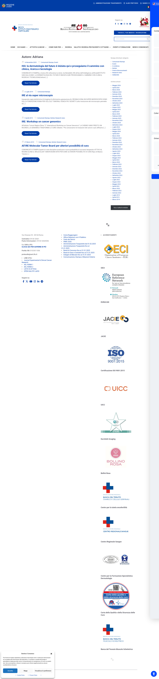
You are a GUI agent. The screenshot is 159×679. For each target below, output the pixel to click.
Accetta (10, 671)
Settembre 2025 (117, 103)
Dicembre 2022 (117, 169)
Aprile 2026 (115, 87)
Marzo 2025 (116, 114)
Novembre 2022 (117, 171)
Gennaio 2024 (116, 140)
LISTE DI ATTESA (30, 269)
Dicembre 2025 (117, 96)
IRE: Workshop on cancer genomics (41, 121)
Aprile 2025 (115, 112)
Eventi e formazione (121, 47)
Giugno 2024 (116, 129)
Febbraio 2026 (116, 92)
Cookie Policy (21, 675)
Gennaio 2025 (116, 118)
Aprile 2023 (115, 160)
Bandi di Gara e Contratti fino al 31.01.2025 (78, 253)
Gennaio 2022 (116, 193)
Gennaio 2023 (116, 166)
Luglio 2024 (116, 127)
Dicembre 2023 (117, 142)
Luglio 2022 (116, 179)
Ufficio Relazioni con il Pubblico (74, 237)
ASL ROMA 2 (28, 267)
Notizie (52, 118)
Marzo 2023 (116, 162)
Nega (25, 671)
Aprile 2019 (115, 197)
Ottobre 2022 (116, 173)
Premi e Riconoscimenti (119, 70)
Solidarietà (115, 75)
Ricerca (68, 47)
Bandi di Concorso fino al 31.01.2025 (76, 250)
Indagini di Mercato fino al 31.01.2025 (77, 255)
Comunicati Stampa (47, 62)
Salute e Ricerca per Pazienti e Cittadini (92, 47)
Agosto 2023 (116, 151)
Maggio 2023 (116, 158)
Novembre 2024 (117, 120)
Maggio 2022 (116, 184)
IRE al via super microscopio (37, 95)
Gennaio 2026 (116, 94)
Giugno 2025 (116, 107)
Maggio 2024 (116, 131)
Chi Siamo (22, 47)
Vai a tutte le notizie (121, 208)
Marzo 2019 (116, 199)
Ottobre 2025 (116, 101)
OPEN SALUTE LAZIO (31, 271)
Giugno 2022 (116, 182)
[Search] (148, 39)
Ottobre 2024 (116, 122)
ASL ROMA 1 (28, 265)
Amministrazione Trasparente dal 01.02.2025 (79, 244)
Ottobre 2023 (116, 147)
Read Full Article (31, 83)
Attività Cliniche (38, 47)
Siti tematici (68, 675)
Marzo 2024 (116, 136)
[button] (51, 654)
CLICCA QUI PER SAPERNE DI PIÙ (34, 247)
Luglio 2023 (116, 153)
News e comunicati (141, 47)
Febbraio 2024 (116, 138)
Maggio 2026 (116, 85)
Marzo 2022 (116, 188)
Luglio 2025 (116, 105)
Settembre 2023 (117, 149)
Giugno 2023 (116, 155)
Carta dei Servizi (69, 239)
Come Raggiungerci (70, 235)
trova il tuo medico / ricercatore (132, 33)
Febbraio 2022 (116, 190)
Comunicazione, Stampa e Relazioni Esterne (79, 257)
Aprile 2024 (115, 133)
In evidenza (115, 66)
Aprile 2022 (115, 186)
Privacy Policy (33, 675)
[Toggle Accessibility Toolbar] (154, 674)
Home (13, 47)
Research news (60, 118)
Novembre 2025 (117, 98)
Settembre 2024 (117, 125)
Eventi (56, 62)
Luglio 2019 (116, 195)
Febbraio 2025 (116, 116)
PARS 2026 (67, 242)
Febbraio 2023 (116, 164)
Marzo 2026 (116, 90)
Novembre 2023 (117, 144)
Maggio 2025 (116, 109)
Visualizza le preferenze (43, 671)
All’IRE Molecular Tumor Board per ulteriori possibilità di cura (55, 145)
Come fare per (56, 47)
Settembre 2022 (117, 175)
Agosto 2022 (116, 177)
